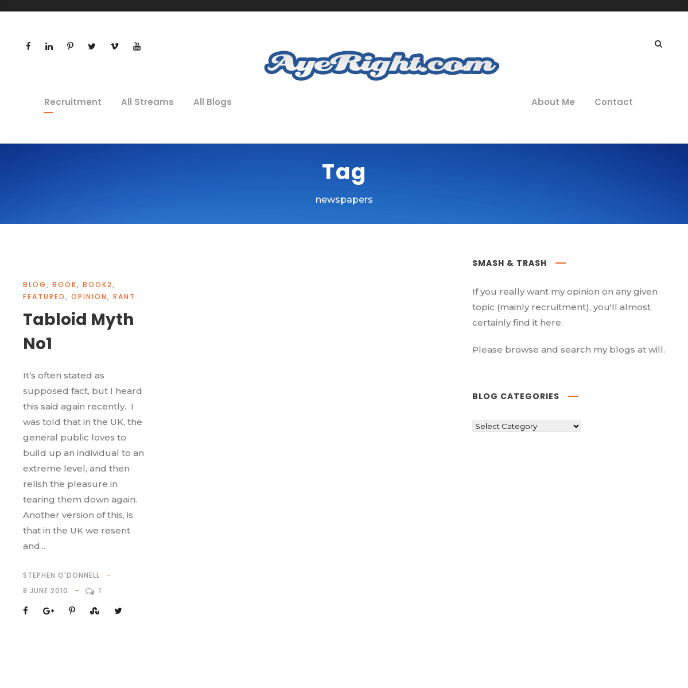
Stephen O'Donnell (61, 575)
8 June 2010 (45, 591)
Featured (44, 297)
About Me (553, 102)
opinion (89, 297)
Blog (34, 284)
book (64, 284)
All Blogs (212, 102)
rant (124, 297)
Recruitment (73, 102)
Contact (613, 102)
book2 (97, 284)
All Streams (147, 102)
